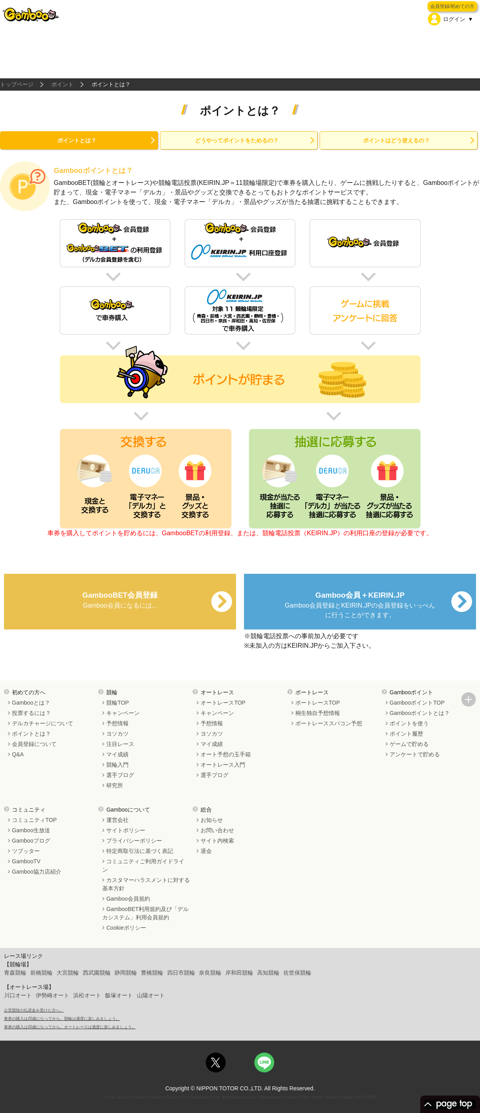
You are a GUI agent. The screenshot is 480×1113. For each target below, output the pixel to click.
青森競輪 (15, 972)
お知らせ (212, 820)
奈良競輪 (210, 972)
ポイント (62, 84)
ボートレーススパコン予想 (328, 723)
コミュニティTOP (34, 820)
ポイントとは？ (76, 140)
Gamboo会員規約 (128, 898)
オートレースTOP (223, 702)
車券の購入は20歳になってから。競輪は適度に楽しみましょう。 (62, 1018)
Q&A (18, 754)
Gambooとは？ (31, 702)
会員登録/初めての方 (452, 6)
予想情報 (117, 723)
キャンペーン (123, 713)
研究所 (114, 785)
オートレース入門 (223, 764)
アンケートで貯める (415, 754)
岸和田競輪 (239, 972)
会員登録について (34, 744)
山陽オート (151, 995)
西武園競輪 (97, 972)
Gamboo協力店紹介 (36, 871)
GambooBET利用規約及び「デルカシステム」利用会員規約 (145, 913)
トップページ (16, 84)
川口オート (18, 995)
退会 (206, 851)
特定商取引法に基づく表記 (139, 851)
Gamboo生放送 (31, 830)
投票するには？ (31, 713)
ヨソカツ (117, 733)
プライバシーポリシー (134, 840)
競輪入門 (117, 764)
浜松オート (87, 995)
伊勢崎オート (52, 995)
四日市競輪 (181, 972)
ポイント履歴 (406, 733)
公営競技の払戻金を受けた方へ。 (34, 1010)
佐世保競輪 (297, 972)
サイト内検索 (217, 840)
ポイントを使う (409, 723)
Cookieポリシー (126, 928)
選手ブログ (120, 775)
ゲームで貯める (409, 744)
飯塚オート (119, 995)
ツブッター (26, 851)
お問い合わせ (217, 830)
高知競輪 (268, 972)
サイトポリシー (125, 830)
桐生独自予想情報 (317, 713)
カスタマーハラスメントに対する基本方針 (146, 884)
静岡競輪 (126, 972)
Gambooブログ (31, 840)
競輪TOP (117, 702)
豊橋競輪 (152, 972)
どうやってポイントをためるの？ (237, 140)
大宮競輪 (68, 972)
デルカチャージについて (42, 723)
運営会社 (117, 820)
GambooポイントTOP (417, 702)
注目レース (120, 744)
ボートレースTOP (317, 702)
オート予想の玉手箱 (226, 754)
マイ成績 (117, 754)
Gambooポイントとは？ (420, 713)
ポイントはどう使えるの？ (396, 140)
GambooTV (26, 861)
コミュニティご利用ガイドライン (143, 865)
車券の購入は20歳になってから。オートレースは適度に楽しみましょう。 (70, 1027)
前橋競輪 (41, 972)
